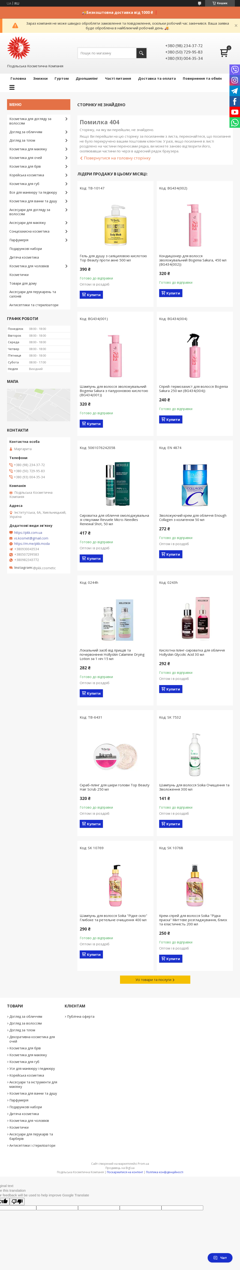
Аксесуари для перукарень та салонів (32, 294)
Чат (220, 1257)
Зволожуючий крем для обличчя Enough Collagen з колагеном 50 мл (192, 517)
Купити (94, 294)
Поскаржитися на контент (125, 1172)
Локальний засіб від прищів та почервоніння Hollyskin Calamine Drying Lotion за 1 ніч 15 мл (112, 654)
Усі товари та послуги (153, 979)
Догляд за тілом (22, 140)
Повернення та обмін (202, 78)
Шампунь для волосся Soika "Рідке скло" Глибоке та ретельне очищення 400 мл (113, 917)
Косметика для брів (25, 166)
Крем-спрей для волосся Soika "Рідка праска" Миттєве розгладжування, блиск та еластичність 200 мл (193, 919)
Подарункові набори (25, 248)
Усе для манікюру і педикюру (32, 1068)
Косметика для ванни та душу (33, 201)
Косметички (19, 274)
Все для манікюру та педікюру (33, 192)
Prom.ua (143, 1164)
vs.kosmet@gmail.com (31, 538)
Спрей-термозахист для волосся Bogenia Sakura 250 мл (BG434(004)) (193, 388)
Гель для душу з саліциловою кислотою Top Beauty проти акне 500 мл (113, 258)
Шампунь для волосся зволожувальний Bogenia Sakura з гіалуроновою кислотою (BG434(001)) (114, 390)
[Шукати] (141, 53)
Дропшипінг (87, 78)
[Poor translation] (17, 1201)
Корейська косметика (26, 175)
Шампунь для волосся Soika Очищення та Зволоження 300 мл (194, 787)
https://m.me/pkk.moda (32, 544)
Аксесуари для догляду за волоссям (29, 211)
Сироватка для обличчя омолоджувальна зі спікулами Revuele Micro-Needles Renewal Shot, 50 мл (114, 519)
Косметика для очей (25, 157)
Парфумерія (18, 240)
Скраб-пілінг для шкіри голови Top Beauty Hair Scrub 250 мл (115, 787)
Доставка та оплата (157, 78)
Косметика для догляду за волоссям (30, 121)
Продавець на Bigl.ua (120, 1168)
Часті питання (118, 78)
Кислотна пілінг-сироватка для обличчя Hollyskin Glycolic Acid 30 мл (192, 652)
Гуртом (62, 78)
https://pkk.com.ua (28, 533)
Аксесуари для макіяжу (27, 222)
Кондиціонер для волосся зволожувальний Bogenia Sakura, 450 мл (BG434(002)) (192, 260)
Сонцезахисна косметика (29, 231)
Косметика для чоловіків (29, 266)
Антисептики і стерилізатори (32, 1145)
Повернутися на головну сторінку (117, 158)
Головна (18, 78)
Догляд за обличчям (25, 132)
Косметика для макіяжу (28, 149)
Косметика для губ (24, 183)
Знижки (40, 78)
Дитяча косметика (24, 257)
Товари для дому (23, 283)
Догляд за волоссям (25, 1023)
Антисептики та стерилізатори (33, 305)
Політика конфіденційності (164, 1172)
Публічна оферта (80, 1016)
